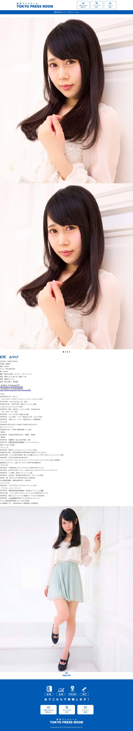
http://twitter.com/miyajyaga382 (11, 387)
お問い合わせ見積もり (83, 5)
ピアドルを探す (97, 5)
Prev (2, 241)
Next (130, 241)
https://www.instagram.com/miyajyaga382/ (15, 390)
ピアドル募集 (110, 5)
